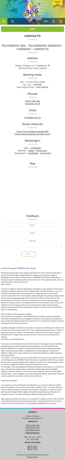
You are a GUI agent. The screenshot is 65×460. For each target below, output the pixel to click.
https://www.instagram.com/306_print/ (32, 134)
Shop (32, 29)
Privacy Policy (32, 457)
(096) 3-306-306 (32, 101)
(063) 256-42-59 (32, 104)
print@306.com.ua (32, 118)
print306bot (33, 153)
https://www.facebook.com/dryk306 (32, 131)
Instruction (41, 151)
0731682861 (35, 148)
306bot (31, 151)
